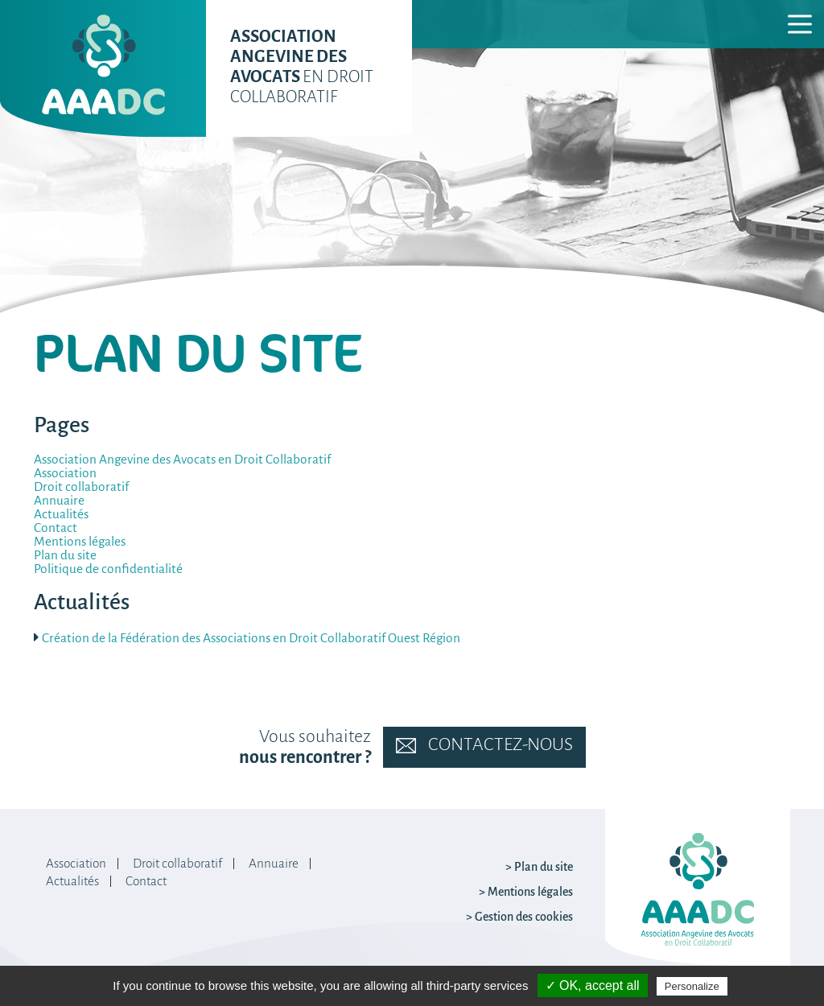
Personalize (692, 986)
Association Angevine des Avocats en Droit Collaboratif (182, 460)
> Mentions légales (526, 892)
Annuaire (59, 501)
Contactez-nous (484, 746)
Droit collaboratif (81, 487)
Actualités (61, 515)
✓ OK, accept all (593, 985)
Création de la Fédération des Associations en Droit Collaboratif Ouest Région (251, 639)
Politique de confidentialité (108, 569)
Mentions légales (80, 542)
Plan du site (65, 556)
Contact (55, 528)
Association (65, 473)
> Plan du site (539, 867)
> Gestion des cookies (519, 917)
